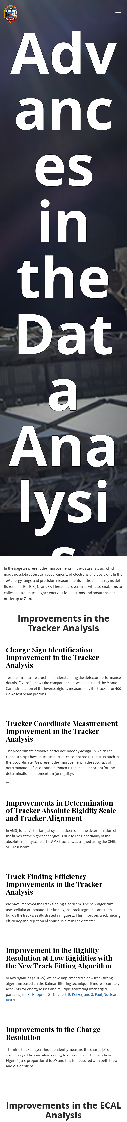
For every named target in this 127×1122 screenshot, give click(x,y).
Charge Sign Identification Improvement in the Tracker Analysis (52, 657)
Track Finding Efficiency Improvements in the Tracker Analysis (54, 884)
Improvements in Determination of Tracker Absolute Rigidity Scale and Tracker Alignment (61, 810)
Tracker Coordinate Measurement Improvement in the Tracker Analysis (62, 731)
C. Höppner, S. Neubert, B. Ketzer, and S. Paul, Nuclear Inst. (61, 998)
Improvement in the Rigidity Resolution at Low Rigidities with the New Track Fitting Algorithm (59, 957)
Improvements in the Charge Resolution (53, 1033)
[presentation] (104, 1050)
